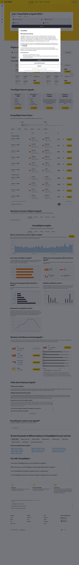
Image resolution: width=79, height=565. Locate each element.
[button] (39, 60)
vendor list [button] (25, 45)
